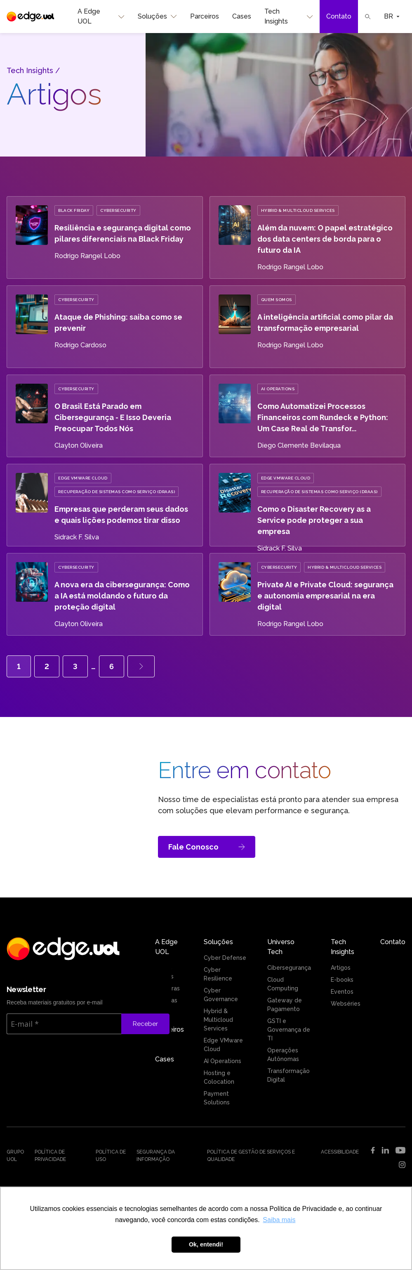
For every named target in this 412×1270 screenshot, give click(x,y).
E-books (342, 979)
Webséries (345, 1003)
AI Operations (278, 389)
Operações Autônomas (283, 1054)
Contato (338, 16)
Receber (145, 1024)
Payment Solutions (217, 1098)
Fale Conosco (206, 847)
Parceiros (204, 16)
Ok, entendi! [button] (206, 1244)
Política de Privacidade (50, 1155)
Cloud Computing (282, 984)
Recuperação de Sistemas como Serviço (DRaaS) (116, 491)
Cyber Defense (225, 957)
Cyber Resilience (218, 974)
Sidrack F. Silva (76, 537)
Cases (241, 16)
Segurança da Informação (156, 1155)
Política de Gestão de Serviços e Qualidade (251, 1155)
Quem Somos (276, 299)
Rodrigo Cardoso (80, 345)
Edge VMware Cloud (83, 478)
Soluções (157, 16)
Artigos (341, 967)
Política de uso (111, 1155)
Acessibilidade (340, 1152)
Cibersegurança (289, 967)
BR (392, 16)
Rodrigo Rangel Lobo (87, 256)
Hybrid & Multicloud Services (298, 210)
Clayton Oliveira (78, 445)
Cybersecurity (118, 210)
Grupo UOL (15, 1155)
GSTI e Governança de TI (288, 1030)
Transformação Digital (288, 1075)
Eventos (342, 991)
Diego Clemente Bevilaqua (299, 445)
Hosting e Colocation (219, 1077)
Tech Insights (288, 16)
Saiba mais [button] (279, 1219)
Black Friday (73, 210)
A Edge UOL (101, 16)
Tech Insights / (33, 70)
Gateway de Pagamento (284, 1004)
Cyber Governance (221, 994)
